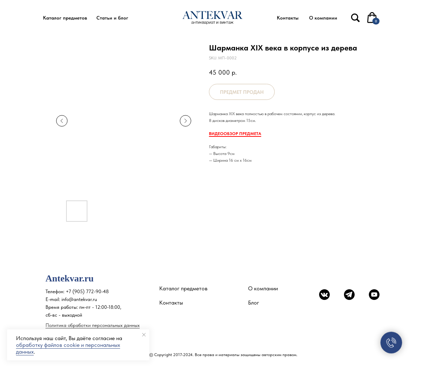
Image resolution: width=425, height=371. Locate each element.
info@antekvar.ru (79, 299)
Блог (253, 302)
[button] (65, 18)
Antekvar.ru (69, 278)
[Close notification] (143, 334)
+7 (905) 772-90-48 (87, 291)
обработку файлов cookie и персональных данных (68, 348)
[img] (355, 17)
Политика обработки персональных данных (92, 325)
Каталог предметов (183, 288)
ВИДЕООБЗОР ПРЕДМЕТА (235, 133)
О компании (263, 288)
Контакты (171, 302)
